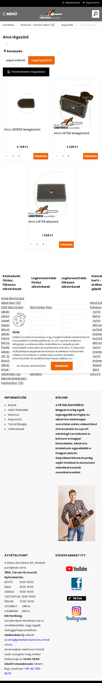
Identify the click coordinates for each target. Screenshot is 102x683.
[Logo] (51, 14)
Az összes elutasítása (31, 366)
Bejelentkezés (73, 2)
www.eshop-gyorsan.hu (59, 679)
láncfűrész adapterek (37, 309)
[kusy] (14, 155)
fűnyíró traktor (95, 309)
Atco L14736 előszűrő (45, 217)
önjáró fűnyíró (95, 367)
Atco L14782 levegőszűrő (71, 132)
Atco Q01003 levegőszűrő (24, 128)
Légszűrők (67, 25)
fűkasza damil (70, 309)
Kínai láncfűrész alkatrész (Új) (12, 296)
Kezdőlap (8, 25)
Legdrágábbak (41, 60)
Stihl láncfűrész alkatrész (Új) (12, 305)
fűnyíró (95, 316)
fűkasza (95, 303)
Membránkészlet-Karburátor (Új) (14, 376)
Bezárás (61, 366)
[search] (95, 13)
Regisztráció (92, 2)
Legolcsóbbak (15, 60)
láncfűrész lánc (41, 303)
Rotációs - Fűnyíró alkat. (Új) (38, 25)
